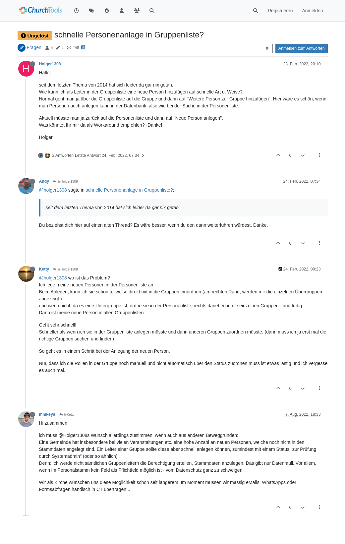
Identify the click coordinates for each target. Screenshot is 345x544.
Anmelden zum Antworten (301, 48)
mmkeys (47, 414)
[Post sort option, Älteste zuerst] (267, 48)
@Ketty (67, 414)
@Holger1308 (65, 181)
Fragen (34, 47)
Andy (44, 181)
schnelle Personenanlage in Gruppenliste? (129, 190)
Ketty (44, 269)
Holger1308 (50, 64)
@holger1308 (53, 190)
